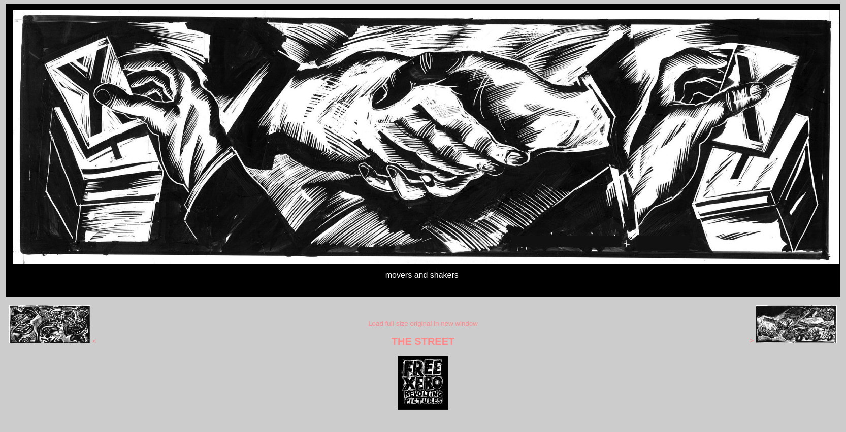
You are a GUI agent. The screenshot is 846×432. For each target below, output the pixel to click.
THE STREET (423, 341)
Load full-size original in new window (423, 323)
